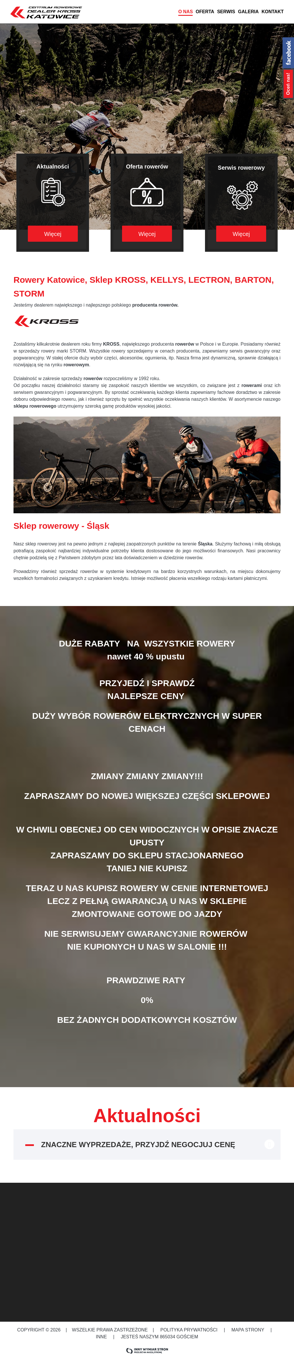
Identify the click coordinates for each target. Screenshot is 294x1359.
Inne (102, 1336)
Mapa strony (248, 1329)
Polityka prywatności (189, 1329)
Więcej (52, 234)
